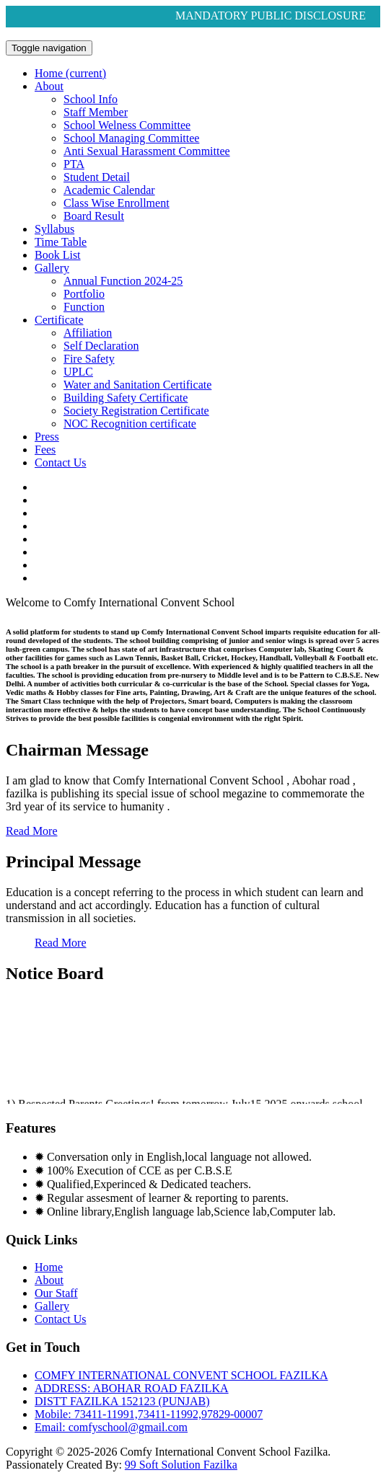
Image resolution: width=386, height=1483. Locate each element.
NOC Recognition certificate (129, 423)
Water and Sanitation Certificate (137, 385)
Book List (58, 255)
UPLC (78, 372)
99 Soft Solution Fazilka (181, 1464)
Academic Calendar (109, 190)
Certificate (59, 320)
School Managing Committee (131, 138)
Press (47, 436)
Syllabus (54, 229)
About (49, 86)
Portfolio (84, 294)
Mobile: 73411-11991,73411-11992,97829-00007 (149, 1414)
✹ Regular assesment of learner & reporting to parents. (162, 1198)
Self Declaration (101, 346)
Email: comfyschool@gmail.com (111, 1427)
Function (84, 307)
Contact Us (61, 462)
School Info (90, 99)
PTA (73, 164)
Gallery (52, 268)
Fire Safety (89, 359)
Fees (45, 449)
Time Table (61, 242)
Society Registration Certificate (136, 410)
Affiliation (87, 333)
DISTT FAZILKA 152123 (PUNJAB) (122, 1401)
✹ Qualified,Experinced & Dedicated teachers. (143, 1184)
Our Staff (56, 1293)
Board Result (93, 216)
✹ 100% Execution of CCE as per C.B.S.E (133, 1170)
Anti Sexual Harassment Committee (146, 151)
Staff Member (95, 112)
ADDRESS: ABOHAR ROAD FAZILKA (132, 1388)
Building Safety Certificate (125, 397)
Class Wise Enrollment (116, 203)
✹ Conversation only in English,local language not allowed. (173, 1157)
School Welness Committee (126, 125)
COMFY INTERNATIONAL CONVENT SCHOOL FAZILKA (181, 1375)
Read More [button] (32, 831)
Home (70, 73)
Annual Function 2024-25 (123, 281)
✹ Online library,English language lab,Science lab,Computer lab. (185, 1211)
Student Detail (96, 177)
